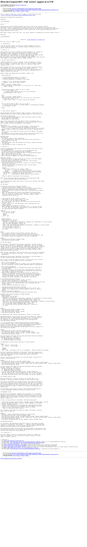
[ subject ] (22, 11)
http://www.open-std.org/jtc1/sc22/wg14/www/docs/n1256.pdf (25, 527)
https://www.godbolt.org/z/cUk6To (12, 533)
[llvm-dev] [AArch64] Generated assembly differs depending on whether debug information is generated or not (34, 9)
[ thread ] (18, 11)
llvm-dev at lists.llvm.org (20, 5)
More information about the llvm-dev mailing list (11, 545)
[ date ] (14, 11)
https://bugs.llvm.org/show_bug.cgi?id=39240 (15, 531)
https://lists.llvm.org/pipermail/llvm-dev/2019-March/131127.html (18, 15)
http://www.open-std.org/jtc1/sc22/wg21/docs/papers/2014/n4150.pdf (27, 528)
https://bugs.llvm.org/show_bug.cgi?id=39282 (15, 532)
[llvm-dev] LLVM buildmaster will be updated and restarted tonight (26, 8)
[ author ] (27, 11)
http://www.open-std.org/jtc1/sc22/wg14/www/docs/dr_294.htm (22, 534)
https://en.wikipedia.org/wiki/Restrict (14, 526)
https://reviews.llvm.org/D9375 (12, 529)
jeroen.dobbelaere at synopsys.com (36, 45)
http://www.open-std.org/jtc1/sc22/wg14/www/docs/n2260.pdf (25, 535)
